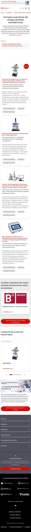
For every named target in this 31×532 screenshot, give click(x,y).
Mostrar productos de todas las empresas (15, 321)
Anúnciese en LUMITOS (15, 511)
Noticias (3, 418)
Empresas (4, 424)
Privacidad (27, 527)
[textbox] (15, 341)
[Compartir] (23, 8)
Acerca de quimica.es (15, 517)
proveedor (19, 35)
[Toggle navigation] (29, 8)
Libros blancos (5, 435)
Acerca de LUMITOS (15, 514)
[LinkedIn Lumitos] (15, 505)
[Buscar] (21, 8)
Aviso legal (4, 527)
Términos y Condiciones (15, 527)
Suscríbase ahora (15, 469)
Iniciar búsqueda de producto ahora (15, 408)
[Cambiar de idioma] (26, 8)
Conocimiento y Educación (9, 440)
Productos (4, 429)
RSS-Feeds (4, 445)
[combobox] (15, 341)
